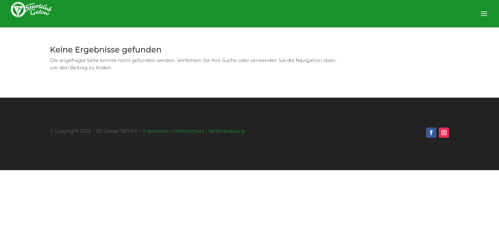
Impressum (156, 131)
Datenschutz (189, 131)
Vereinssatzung (226, 131)
